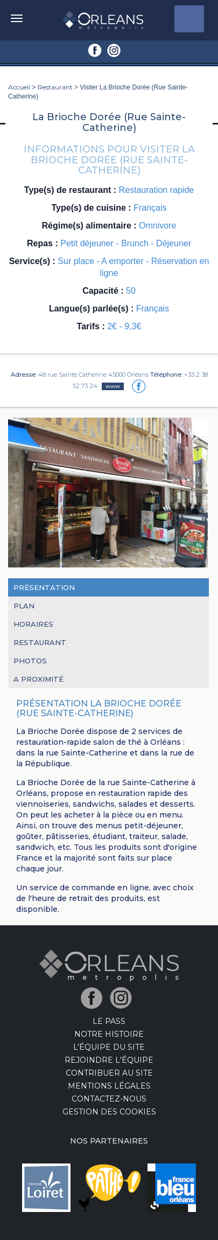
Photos (30, 660)
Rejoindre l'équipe (109, 1060)
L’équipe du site (109, 1047)
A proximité (38, 679)
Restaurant (55, 87)
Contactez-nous (109, 1099)
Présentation (44, 587)
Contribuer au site (109, 1073)
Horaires (33, 624)
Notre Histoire (109, 1034)
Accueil (19, 87)
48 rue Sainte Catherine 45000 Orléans (93, 374)
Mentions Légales (109, 1086)
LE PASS (109, 1021)
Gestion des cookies (109, 1112)
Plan (23, 605)
